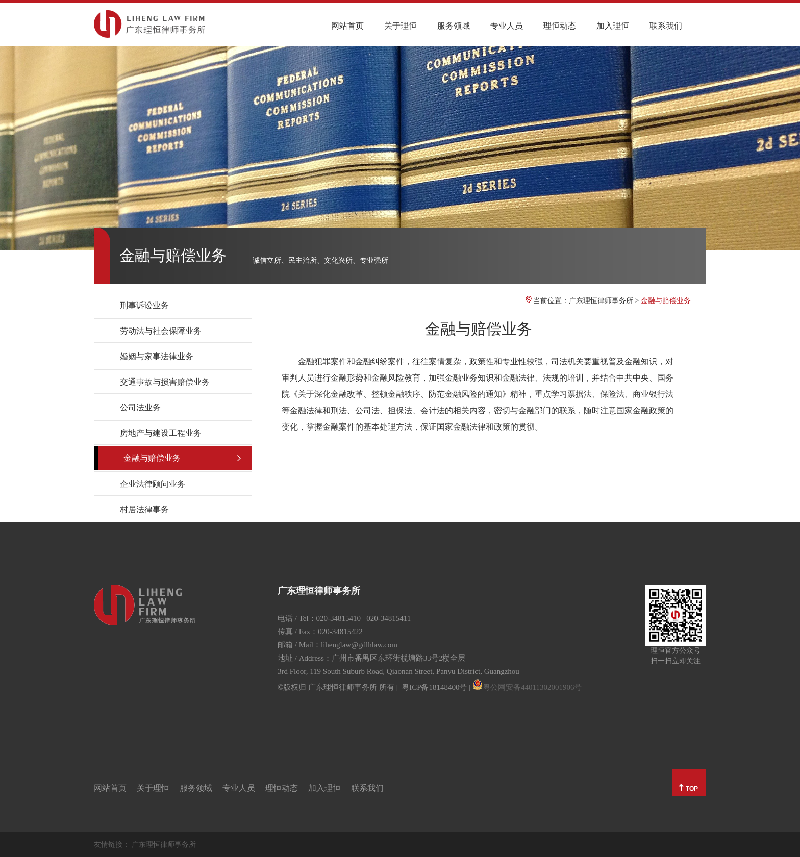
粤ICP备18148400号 (434, 687)
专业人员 (506, 25)
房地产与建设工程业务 (161, 432)
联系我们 (665, 25)
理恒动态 (559, 25)
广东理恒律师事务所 (601, 301)
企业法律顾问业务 (152, 484)
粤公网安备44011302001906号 (532, 687)
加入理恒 (612, 25)
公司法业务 (140, 407)
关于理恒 (400, 25)
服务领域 (453, 25)
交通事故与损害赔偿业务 (165, 381)
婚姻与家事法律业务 (156, 356)
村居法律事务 (144, 509)
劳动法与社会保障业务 (161, 330)
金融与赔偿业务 (152, 457)
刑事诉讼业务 (144, 305)
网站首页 (347, 25)
